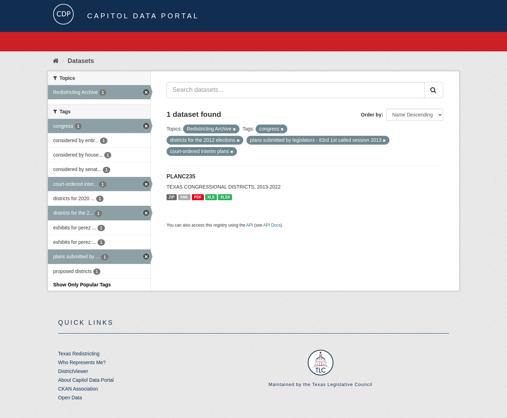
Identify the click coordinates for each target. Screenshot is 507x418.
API (249, 225)
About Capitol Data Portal (86, 380)
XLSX (225, 197)
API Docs (272, 225)
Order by (371, 115)
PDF (197, 197)
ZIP (171, 197)
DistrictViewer (73, 371)
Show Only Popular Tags (82, 284)
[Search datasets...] (296, 90)
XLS (210, 197)
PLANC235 (181, 176)
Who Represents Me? (82, 362)
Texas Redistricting (79, 353)
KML (184, 197)
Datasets (81, 60)
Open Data (70, 397)
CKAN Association (78, 389)
